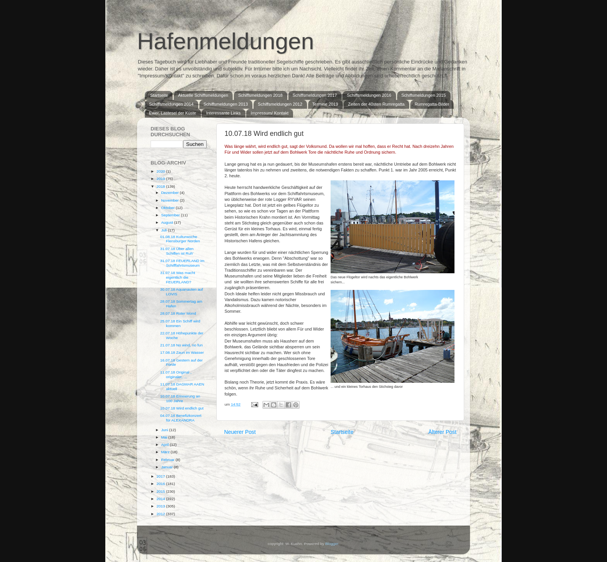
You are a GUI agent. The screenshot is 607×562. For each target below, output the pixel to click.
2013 (161, 506)
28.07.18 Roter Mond (178, 313)
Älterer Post (442, 432)
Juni (165, 430)
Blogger (331, 543)
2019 (161, 178)
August (167, 222)
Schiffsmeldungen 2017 (315, 95)
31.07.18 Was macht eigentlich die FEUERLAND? (177, 277)
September (171, 215)
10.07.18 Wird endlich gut (182, 408)
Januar (167, 467)
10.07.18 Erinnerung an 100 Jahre (180, 398)
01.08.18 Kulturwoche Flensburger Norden (180, 239)
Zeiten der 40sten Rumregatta (376, 104)
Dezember (170, 192)
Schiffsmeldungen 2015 (423, 95)
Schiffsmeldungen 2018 (260, 95)
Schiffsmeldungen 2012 (280, 104)
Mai (164, 437)
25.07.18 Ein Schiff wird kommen (180, 323)
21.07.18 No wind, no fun (181, 345)
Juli (164, 230)
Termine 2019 (325, 104)
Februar (168, 459)
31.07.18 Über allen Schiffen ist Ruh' (177, 251)
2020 (161, 171)
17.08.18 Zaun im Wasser (182, 352)
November (170, 200)
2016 (161, 483)
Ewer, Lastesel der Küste (172, 113)
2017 (161, 476)
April (165, 444)
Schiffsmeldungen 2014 (171, 104)
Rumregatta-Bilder (432, 104)
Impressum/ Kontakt (269, 113)
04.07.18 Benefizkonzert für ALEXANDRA (181, 417)
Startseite (159, 95)
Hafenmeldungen (225, 41)
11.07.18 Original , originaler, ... (176, 374)
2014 (161, 499)
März (166, 452)
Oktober (168, 208)
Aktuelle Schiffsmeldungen (203, 95)
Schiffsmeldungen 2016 (369, 95)
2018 (161, 186)
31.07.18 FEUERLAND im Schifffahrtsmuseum (182, 263)
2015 (161, 491)
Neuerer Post (240, 432)
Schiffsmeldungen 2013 (226, 104)
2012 (161, 514)
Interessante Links (223, 113)
